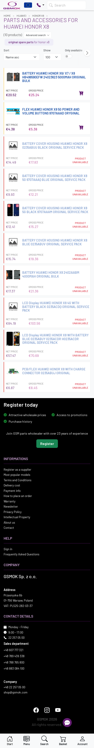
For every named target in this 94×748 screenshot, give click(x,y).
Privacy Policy (13, 512)
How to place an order (18, 496)
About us (9, 522)
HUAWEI (21, 15)
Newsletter (11, 506)
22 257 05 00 (16, 637)
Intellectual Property (17, 517)
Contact (9, 527)
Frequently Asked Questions (21, 554)
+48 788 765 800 (14, 662)
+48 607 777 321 (13, 650)
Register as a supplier (17, 469)
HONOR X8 (38, 15)
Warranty (9, 501)
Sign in (8, 549)
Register (47, 443)
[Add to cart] (81, 93)
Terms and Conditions (17, 480)
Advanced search (37, 34)
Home (7, 15)
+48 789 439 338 (14, 656)
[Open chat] (67, 722)
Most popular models (17, 475)
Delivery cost (12, 485)
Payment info (12, 491)
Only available (73, 50)
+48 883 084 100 (14, 668)
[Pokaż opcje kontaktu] (40, 5)
